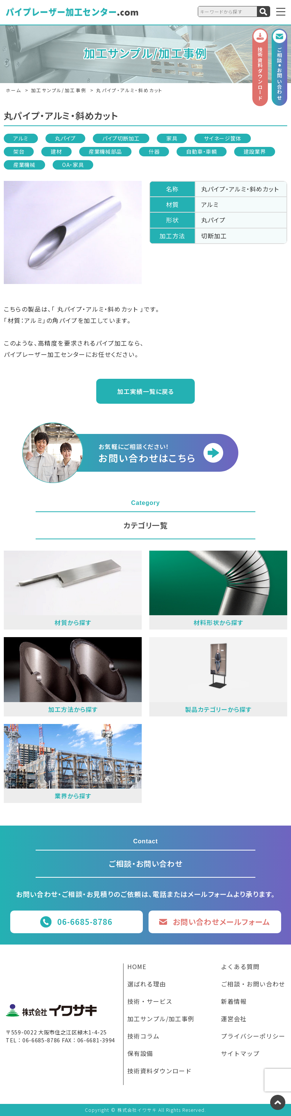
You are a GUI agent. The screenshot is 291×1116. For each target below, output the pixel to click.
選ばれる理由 (146, 984)
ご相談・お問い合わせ (253, 984)
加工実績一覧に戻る (145, 391)
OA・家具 (73, 164)
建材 (56, 151)
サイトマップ (240, 1054)
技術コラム (143, 1036)
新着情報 (234, 1002)
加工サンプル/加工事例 (160, 1019)
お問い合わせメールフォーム (221, 921)
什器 (154, 151)
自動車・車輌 (201, 151)
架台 (18, 151)
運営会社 (234, 1019)
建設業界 (255, 151)
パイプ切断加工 (121, 138)
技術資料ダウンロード (159, 1071)
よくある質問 (240, 967)
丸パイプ (65, 138)
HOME (136, 967)
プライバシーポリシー (253, 1036)
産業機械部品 (105, 151)
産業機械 (24, 164)
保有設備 (140, 1054)
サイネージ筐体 (222, 138)
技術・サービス (149, 1002)
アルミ (20, 138)
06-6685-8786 (85, 921)
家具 (171, 138)
